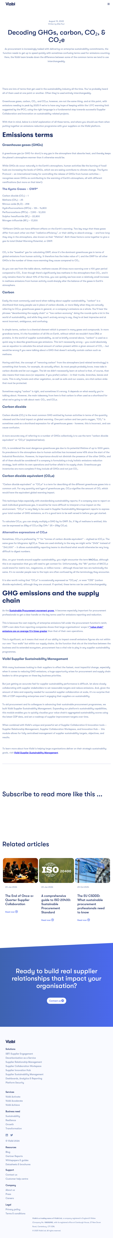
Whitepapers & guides (17, 1160)
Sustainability (13, 1116)
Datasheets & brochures (18, 1164)
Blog (8, 1152)
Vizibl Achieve (13, 1105)
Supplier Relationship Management (24, 1062)
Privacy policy (13, 1209)
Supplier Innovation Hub (18, 1070)
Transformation (14, 1128)
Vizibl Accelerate (14, 1101)
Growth (10, 1124)
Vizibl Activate (13, 1096)
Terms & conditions (15, 1213)
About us (10, 1190)
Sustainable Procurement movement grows (31, 610)
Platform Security (15, 1082)
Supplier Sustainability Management (24, 1074)
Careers (10, 1198)
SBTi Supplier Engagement (19, 1054)
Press (8, 1194)
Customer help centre (17, 1179)
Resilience (11, 1120)
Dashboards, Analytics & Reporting (24, 1078)
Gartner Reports (14, 1156)
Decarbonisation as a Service (21, 1058)
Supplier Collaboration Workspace (23, 1066)
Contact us (56, 1000)
